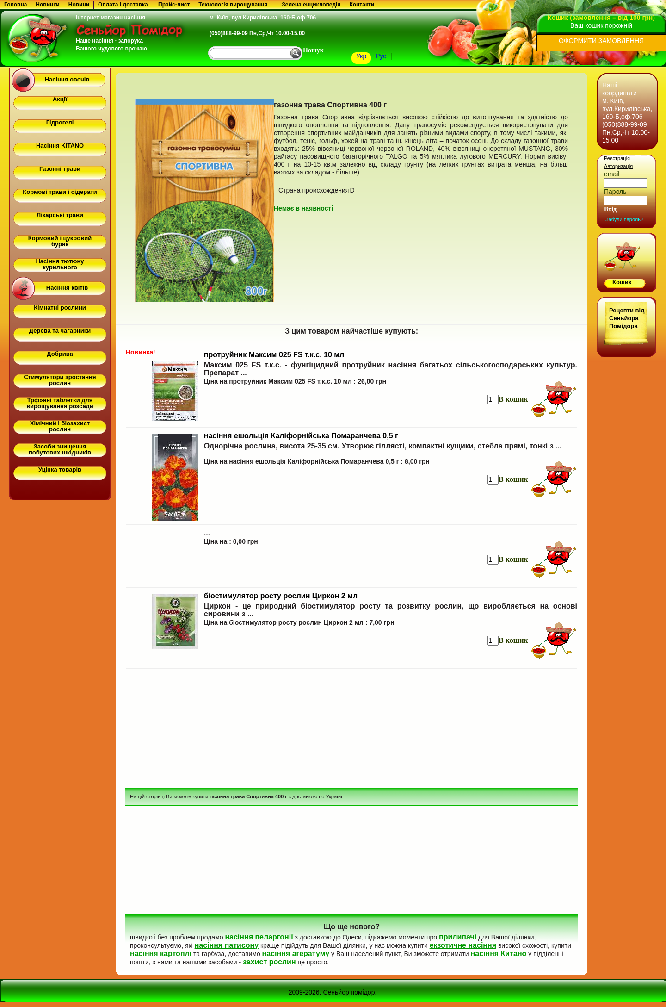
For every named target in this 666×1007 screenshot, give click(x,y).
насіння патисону (227, 945)
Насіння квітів (67, 287)
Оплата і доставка (123, 4)
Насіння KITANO (60, 145)
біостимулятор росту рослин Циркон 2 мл (281, 596)
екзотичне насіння (463, 945)
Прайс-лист (174, 4)
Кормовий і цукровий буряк (60, 241)
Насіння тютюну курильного (60, 264)
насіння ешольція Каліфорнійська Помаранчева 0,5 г (301, 436)
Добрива (60, 353)
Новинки (47, 4)
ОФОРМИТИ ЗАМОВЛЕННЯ (601, 40)
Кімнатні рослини (60, 307)
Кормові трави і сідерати (60, 191)
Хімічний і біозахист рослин (60, 426)
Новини (78, 4)
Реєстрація (617, 158)
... (207, 533)
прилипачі (457, 937)
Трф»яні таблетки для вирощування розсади (59, 403)
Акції (60, 99)
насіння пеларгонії (259, 937)
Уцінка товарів (59, 469)
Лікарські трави (60, 214)
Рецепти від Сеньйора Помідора (626, 318)
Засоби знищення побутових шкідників (60, 449)
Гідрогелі (60, 122)
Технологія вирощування (232, 4)
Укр (361, 56)
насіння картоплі (160, 953)
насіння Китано (499, 953)
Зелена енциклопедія (311, 4)
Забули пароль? (624, 219)
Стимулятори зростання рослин (60, 379)
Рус (381, 56)
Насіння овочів (67, 79)
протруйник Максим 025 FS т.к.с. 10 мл (274, 355)
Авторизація (618, 166)
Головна (15, 4)
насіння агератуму (296, 953)
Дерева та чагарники (60, 330)
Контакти (361, 4)
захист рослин (269, 962)
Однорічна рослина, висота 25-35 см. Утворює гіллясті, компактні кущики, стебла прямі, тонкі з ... (383, 446)
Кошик (621, 282)
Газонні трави (59, 168)
